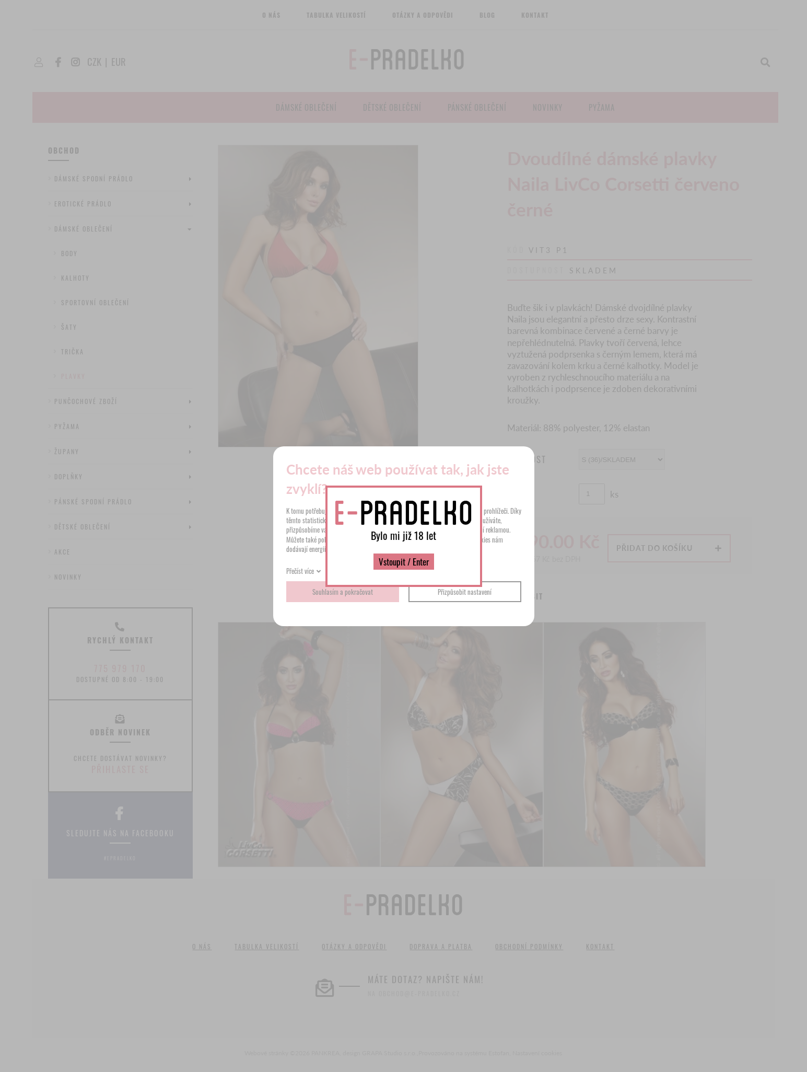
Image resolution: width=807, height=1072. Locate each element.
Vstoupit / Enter (404, 561)
